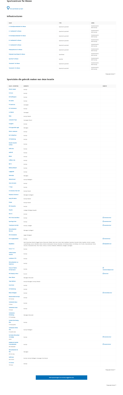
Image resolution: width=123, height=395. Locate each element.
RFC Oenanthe (12, 206)
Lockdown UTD (12, 258)
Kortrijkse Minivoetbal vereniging (14, 336)
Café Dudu (11, 357)
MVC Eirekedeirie (13, 235)
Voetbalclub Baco (13, 302)
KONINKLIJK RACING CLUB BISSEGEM (13, 343)
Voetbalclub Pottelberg (12, 314)
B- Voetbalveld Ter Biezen (15, 40)
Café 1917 (11, 152)
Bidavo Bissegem (13, 292)
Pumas (10, 202)
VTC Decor (11, 362)
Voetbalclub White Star (13, 328)
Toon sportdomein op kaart (15, 8)
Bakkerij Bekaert (13, 168)
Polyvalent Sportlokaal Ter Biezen (17, 54)
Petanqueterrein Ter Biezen (15, 49)
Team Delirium (12, 281)
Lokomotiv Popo (13, 120)
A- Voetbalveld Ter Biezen (15, 31)
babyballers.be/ (107, 243)
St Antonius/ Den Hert (14, 191)
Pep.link (11, 210)
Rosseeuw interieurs (13, 194)
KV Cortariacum (13, 108)
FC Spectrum (12, 104)
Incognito (11, 123)
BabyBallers (11, 243)
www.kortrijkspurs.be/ (108, 268)
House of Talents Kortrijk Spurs (13, 268)
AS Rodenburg (12, 139)
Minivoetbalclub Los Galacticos (13, 263)
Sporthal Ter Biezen (13, 59)
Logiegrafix (11, 171)
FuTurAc (11, 93)
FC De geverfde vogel (14, 127)
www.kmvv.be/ (107, 217)
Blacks (10, 156)
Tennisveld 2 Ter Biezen (14, 68)
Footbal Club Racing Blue (13, 321)
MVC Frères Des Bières (14, 217)
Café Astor (11, 148)
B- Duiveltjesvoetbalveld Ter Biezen (17, 35)
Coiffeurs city (12, 160)
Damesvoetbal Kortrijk (14, 296)
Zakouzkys (11, 175)
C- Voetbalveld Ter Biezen (15, 45)
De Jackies (11, 100)
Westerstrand (12, 179)
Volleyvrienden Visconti (12, 253)
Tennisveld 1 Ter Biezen (14, 63)
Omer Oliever (12, 277)
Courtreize (11, 285)
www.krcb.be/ (107, 344)
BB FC (10, 164)
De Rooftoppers (12, 97)
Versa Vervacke (12, 183)
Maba (10, 116)
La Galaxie (11, 112)
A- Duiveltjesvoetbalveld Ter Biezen (17, 26)
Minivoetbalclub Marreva (12, 230)
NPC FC (10, 214)
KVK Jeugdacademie (13, 238)
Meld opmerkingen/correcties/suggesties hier (61, 377)
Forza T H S (11, 249)
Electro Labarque (13, 131)
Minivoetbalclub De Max (13, 350)
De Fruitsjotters (12, 135)
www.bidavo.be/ (107, 292)
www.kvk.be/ (106, 238)
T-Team (10, 187)
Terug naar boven (110, 74)
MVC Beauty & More (13, 273)
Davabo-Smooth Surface (13, 143)
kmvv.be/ (105, 273)
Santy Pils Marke (13, 198)
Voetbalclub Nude (13, 307)
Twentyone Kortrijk (13, 225)
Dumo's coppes (12, 89)
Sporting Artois (12, 221)
